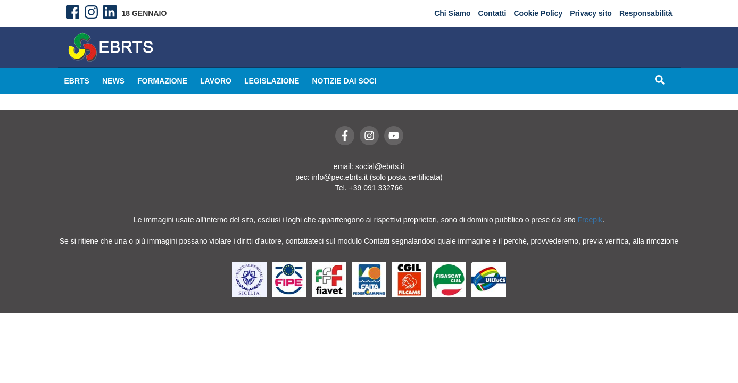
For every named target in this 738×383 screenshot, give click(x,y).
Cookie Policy (537, 13)
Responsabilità (646, 13)
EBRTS (76, 81)
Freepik (590, 219)
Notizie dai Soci (344, 81)
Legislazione (271, 81)
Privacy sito (591, 13)
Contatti (492, 13)
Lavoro (215, 81)
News (113, 81)
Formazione (162, 81)
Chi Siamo (452, 13)
